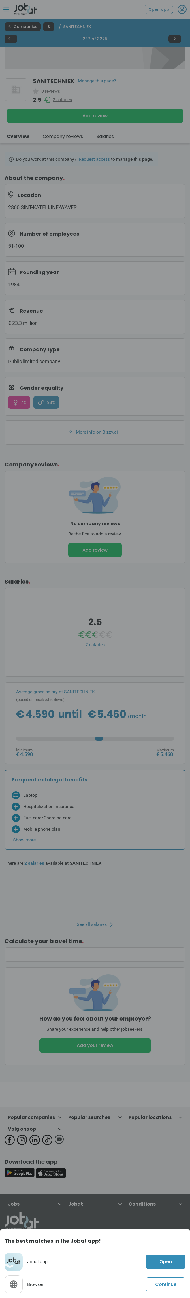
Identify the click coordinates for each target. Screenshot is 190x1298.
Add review (95, 116)
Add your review (95, 1045)
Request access (94, 159)
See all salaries (92, 924)
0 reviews (50, 91)
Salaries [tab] (105, 136)
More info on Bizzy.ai (92, 432)
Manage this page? (97, 81)
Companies (22, 26)
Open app (158, 9)
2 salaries (62, 99)
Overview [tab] (18, 136)
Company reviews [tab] (63, 136)
